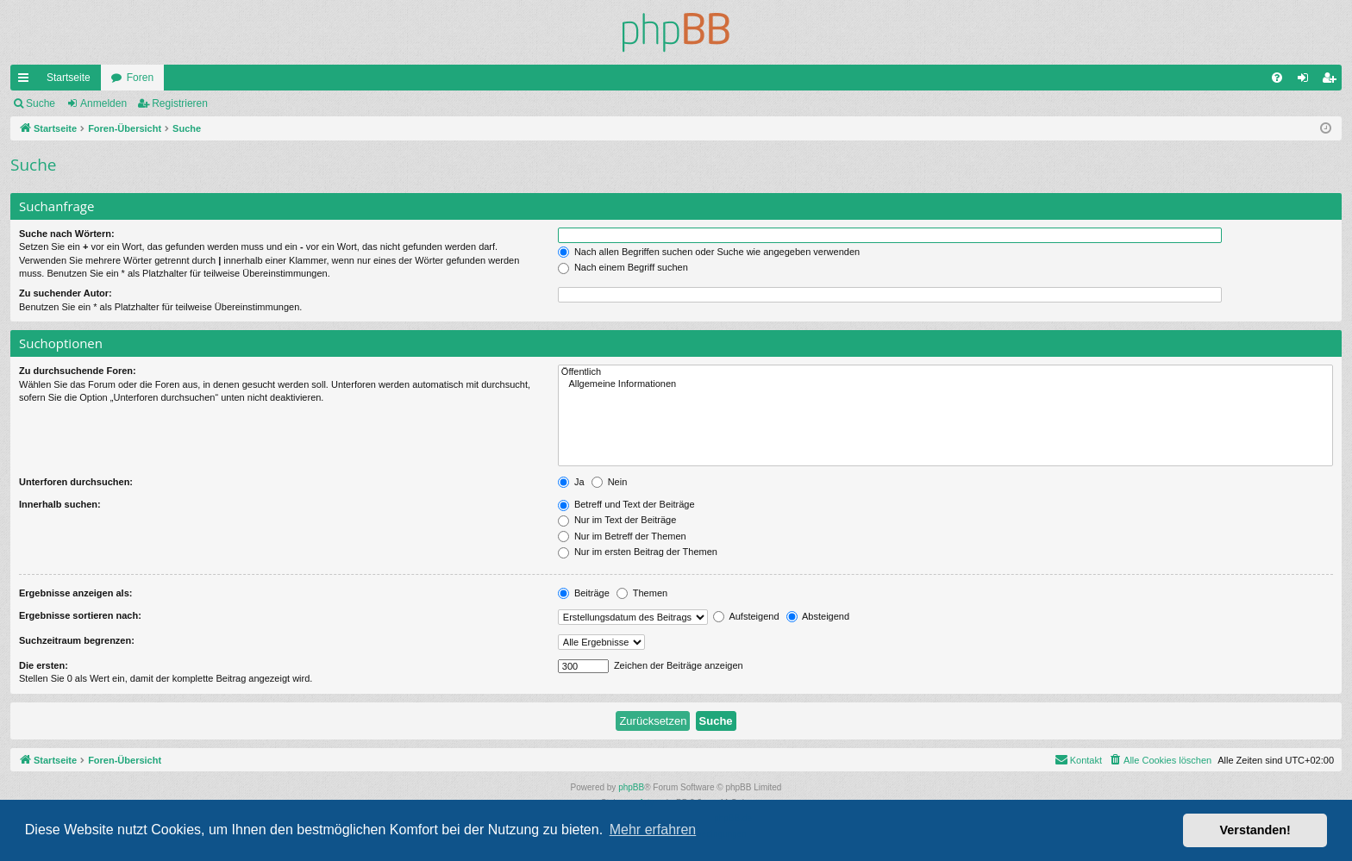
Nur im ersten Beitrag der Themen (637, 551)
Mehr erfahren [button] (653, 829)
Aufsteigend (746, 616)
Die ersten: (43, 665)
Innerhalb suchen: (60, 504)
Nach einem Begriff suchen (623, 267)
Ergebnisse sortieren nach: (80, 615)
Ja (571, 482)
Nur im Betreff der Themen (622, 536)
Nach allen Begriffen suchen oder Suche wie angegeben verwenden (709, 251)
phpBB (631, 787)
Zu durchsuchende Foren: (77, 370)
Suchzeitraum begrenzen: (77, 640)
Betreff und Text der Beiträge (626, 504)
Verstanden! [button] (1255, 830)
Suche (40, 103)
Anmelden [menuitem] (1307, 81)
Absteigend (818, 616)
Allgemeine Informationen (945, 384)
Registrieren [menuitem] (1333, 81)
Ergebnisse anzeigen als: (75, 593)
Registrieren (180, 103)
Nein (610, 482)
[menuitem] (1277, 77)
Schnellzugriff (26, 81)
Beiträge (584, 593)
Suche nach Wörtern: (67, 233)
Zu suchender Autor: (65, 293)
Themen (642, 593)
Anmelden (103, 103)
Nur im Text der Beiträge (617, 520)
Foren (140, 78)
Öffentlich (945, 372)
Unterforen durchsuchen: (76, 482)
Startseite (69, 78)
